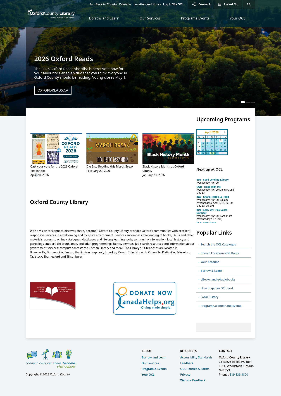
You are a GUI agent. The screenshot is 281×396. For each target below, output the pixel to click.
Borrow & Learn (211, 271)
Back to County (102, 4)
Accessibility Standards (196, 357)
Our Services (150, 18)
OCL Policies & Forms (194, 369)
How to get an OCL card (217, 288)
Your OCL (237, 18)
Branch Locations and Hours (220, 253)
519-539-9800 (239, 375)
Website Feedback (193, 380)
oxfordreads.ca (52, 90)
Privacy (185, 375)
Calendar (125, 4)
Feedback (187, 363)
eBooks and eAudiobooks (218, 279)
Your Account (210, 262)
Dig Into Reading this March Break (109, 166)
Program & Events (154, 369)
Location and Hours (147, 4)
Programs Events (195, 18)
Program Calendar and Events (221, 306)
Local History (209, 297)
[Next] (36, 175)
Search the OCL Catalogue (218, 244)
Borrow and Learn (104, 18)
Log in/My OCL (173, 4)
